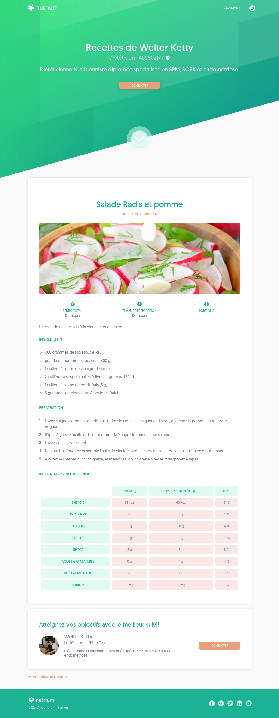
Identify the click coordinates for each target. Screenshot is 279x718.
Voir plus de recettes (48, 677)
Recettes (231, 8)
